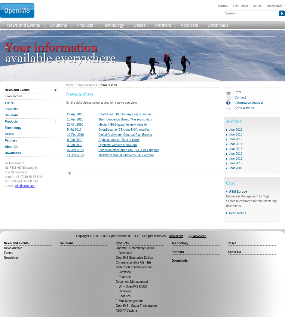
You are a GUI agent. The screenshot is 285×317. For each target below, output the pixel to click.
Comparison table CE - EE (133, 262)
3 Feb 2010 (74, 145)
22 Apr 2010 (75, 114)
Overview (125, 272)
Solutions (58, 25)
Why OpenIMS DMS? (133, 286)
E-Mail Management (129, 301)
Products (85, 25)
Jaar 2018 (235, 129)
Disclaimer (176, 236)
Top (68, 173)
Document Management (132, 281)
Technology (113, 25)
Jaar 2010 (235, 163)
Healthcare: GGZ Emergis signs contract (125, 114)
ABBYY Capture (126, 310)
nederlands (274, 5)
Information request (248, 102)
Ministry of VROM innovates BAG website (126, 155)
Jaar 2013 (235, 149)
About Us (189, 25)
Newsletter (12, 109)
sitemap (223, 5)
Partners (163, 25)
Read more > (238, 213)
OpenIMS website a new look (117, 145)
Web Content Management (134, 267)
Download (125, 253)
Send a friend (244, 108)
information (240, 5)
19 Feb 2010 (75, 134)
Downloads (218, 25)
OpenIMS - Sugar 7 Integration (136, 305)
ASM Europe (238, 191)
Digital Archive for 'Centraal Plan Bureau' (125, 134)
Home (69, 84)
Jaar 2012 (235, 153)
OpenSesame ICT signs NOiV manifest (124, 129)
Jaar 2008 (235, 168)
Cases (140, 25)
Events (9, 102)
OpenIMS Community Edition (135, 248)
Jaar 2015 (235, 139)
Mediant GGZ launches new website (122, 124)
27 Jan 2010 (75, 150)
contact (257, 5)
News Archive (109, 84)
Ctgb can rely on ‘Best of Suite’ (118, 140)
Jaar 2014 (235, 144)
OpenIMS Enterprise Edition (134, 257)
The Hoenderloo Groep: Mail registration (125, 119)
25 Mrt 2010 (75, 124)
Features (124, 277)
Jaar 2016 (235, 134)
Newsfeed (197, 236)
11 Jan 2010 (75, 155)
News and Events (23, 25)
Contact (240, 97)
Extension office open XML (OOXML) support (128, 150)
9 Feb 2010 (74, 140)
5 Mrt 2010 (74, 129)
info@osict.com (25, 185)
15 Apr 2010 (75, 119)
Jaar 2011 (235, 158)
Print (237, 92)
